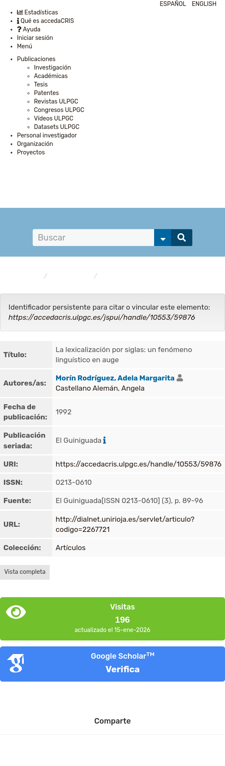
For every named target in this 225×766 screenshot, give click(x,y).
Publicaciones (36, 59)
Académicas (51, 76)
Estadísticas (37, 12)
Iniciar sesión (35, 38)
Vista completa (24, 572)
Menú (24, 46)
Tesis (41, 84)
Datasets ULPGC (56, 127)
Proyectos (31, 152)
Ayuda (28, 29)
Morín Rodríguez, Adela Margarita (115, 378)
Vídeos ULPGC (53, 118)
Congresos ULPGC (59, 110)
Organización (35, 144)
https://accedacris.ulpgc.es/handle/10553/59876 (139, 464)
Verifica (123, 669)
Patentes (46, 93)
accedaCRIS (24, 276)
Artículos (114, 276)
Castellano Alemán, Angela (100, 388)
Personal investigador (47, 135)
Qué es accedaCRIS (45, 21)
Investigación (52, 67)
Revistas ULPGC (56, 101)
